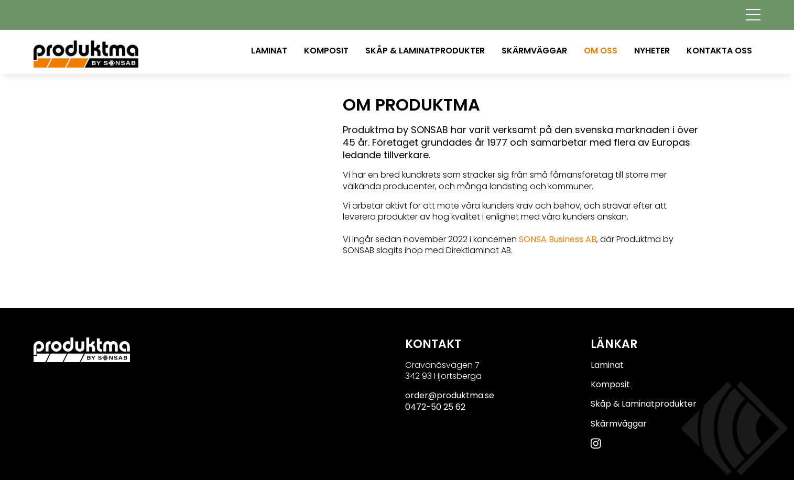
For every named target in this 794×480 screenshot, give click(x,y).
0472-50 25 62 (435, 407)
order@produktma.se (449, 395)
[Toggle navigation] (753, 14)
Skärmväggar (534, 51)
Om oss (600, 51)
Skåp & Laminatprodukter (425, 51)
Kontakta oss (719, 51)
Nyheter (652, 51)
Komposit (326, 51)
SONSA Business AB (557, 239)
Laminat (269, 51)
